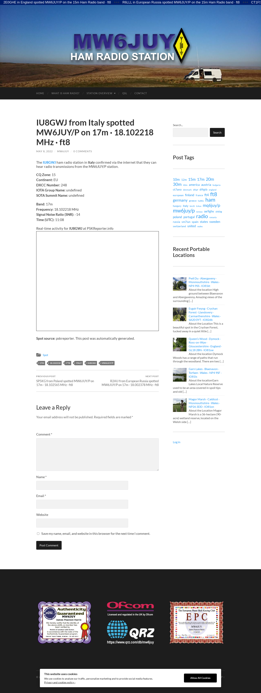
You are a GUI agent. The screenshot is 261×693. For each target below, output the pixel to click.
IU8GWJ (49, 162)
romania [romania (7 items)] (213, 217)
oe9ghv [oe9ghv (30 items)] (209, 211)
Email (41, 496)
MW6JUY (63, 151)
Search (217, 132)
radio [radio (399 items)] (202, 216)
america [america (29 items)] (194, 185)
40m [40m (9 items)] (185, 185)
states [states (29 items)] (204, 222)
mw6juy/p (107, 363)
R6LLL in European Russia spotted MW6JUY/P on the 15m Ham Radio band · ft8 (181, 2)
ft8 (68, 363)
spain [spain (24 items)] (195, 221)
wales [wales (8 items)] (200, 226)
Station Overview (99, 93)
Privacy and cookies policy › (59, 682)
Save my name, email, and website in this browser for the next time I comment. (95, 533)
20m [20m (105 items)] (210, 179)
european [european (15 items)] (178, 195)
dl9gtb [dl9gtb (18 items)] (203, 189)
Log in (176, 442)
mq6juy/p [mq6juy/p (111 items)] (211, 205)
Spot (45, 355)
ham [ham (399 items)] (210, 199)
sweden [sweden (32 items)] (214, 222)
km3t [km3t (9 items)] (192, 206)
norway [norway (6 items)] (199, 211)
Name (41, 477)
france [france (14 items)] (199, 195)
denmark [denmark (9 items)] (187, 189)
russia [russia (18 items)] (176, 221)
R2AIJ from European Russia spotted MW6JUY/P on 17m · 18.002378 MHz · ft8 (129, 381)
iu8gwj (92, 363)
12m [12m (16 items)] (184, 179)
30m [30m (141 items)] (177, 184)
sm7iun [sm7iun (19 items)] (186, 221)
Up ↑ (222, 677)
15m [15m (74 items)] (192, 179)
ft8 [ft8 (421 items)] (213, 194)
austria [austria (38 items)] (206, 185)
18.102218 (55, 363)
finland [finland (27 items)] (189, 195)
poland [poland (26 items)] (177, 217)
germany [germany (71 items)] (180, 200)
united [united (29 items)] (191, 226)
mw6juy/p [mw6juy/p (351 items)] (184, 210)
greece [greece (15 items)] (192, 200)
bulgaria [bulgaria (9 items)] (216, 185)
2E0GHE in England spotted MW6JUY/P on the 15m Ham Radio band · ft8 (57, 2)
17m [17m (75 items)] (200, 179)
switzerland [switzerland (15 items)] (179, 226)
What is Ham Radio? (65, 93)
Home (40, 93)
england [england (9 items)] (212, 189)
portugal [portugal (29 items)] (189, 217)
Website (42, 515)
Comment (44, 434)
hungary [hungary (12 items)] (177, 206)
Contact (140, 93)
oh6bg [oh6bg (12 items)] (219, 211)
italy (79, 363)
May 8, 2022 (44, 151)
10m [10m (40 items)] (176, 179)
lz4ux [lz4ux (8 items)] (198, 206)
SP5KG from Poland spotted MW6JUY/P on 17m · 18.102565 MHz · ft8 (66, 381)
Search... (178, 125)
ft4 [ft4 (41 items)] (206, 195)
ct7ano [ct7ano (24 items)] (177, 189)
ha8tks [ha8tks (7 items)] (201, 201)
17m (42, 363)
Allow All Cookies (200, 677)
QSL (124, 93)
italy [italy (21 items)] (185, 205)
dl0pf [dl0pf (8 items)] (195, 189)
